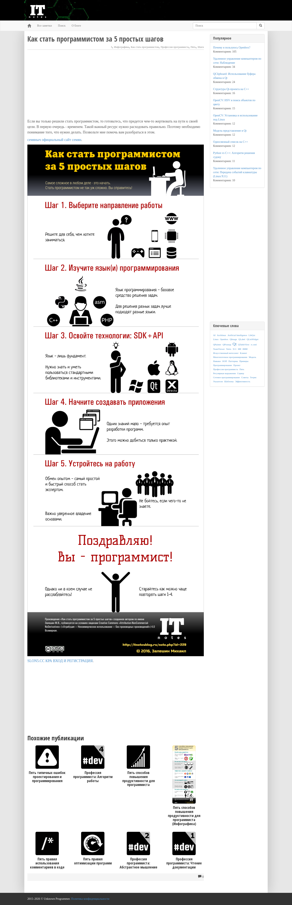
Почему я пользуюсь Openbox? (231, 47)
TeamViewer (219, 349)
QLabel (241, 339)
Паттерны (233, 361)
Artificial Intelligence (237, 335)
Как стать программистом (145, 47)
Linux (216, 339)
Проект (236, 365)
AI (214, 335)
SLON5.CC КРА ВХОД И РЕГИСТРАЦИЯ (60, 661)
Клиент (243, 353)
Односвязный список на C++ (230, 141)
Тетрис (253, 377)
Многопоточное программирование (230, 357)
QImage (233, 339)
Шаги (201, 47)
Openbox (224, 339)
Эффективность (242, 381)
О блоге (76, 25)
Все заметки (44, 25)
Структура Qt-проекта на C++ (231, 89)
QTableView (243, 344)
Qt (235, 344)
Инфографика (121, 47)
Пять (193, 47)
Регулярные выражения (224, 373)
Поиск (62, 25)
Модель (252, 357)
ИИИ (245, 349)
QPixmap (227, 344)
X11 (234, 349)
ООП (224, 361)
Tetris (228, 349)
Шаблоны (229, 381)
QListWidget (252, 339)
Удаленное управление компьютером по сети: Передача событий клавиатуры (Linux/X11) (237, 172)
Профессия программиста (175, 47)
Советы (245, 377)
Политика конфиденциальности (90, 898)
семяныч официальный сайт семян (54, 140)
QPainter (217, 344)
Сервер (240, 373)
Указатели (218, 381)
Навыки (217, 361)
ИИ (239, 349)
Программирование (222, 365)
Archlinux (221, 335)
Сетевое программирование (226, 377)
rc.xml (254, 344)
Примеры (243, 361)
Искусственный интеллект (225, 353)
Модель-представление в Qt (230, 130)
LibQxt (252, 335)
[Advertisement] (115, 84)
